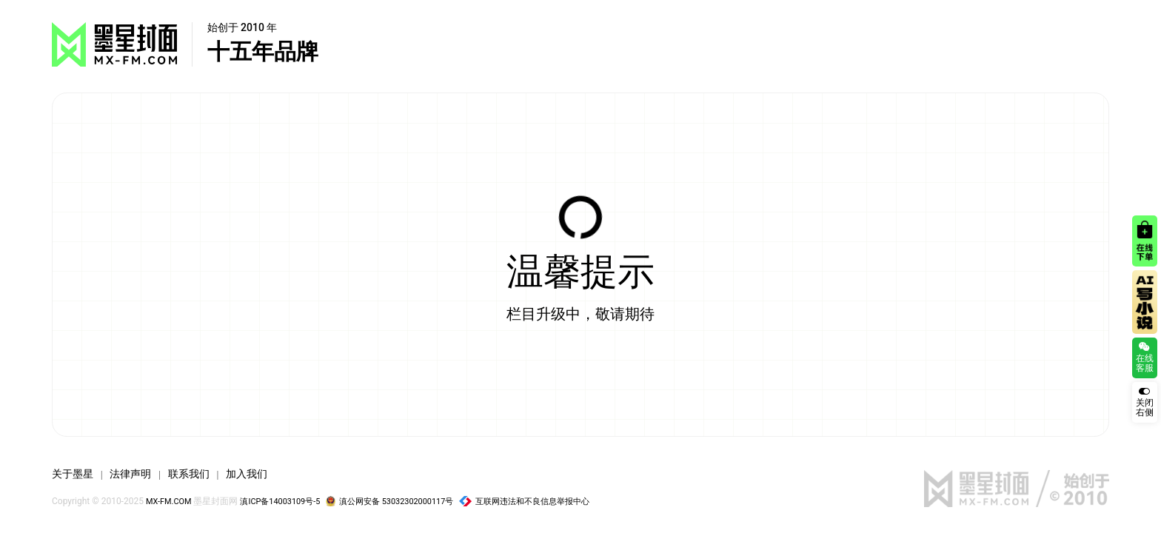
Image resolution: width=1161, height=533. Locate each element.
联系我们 (203, 473)
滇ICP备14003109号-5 (289, 501)
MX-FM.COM (171, 501)
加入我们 (267, 473)
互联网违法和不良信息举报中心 (554, 501)
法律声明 (139, 473)
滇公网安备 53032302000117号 (407, 501)
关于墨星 (75, 473)
